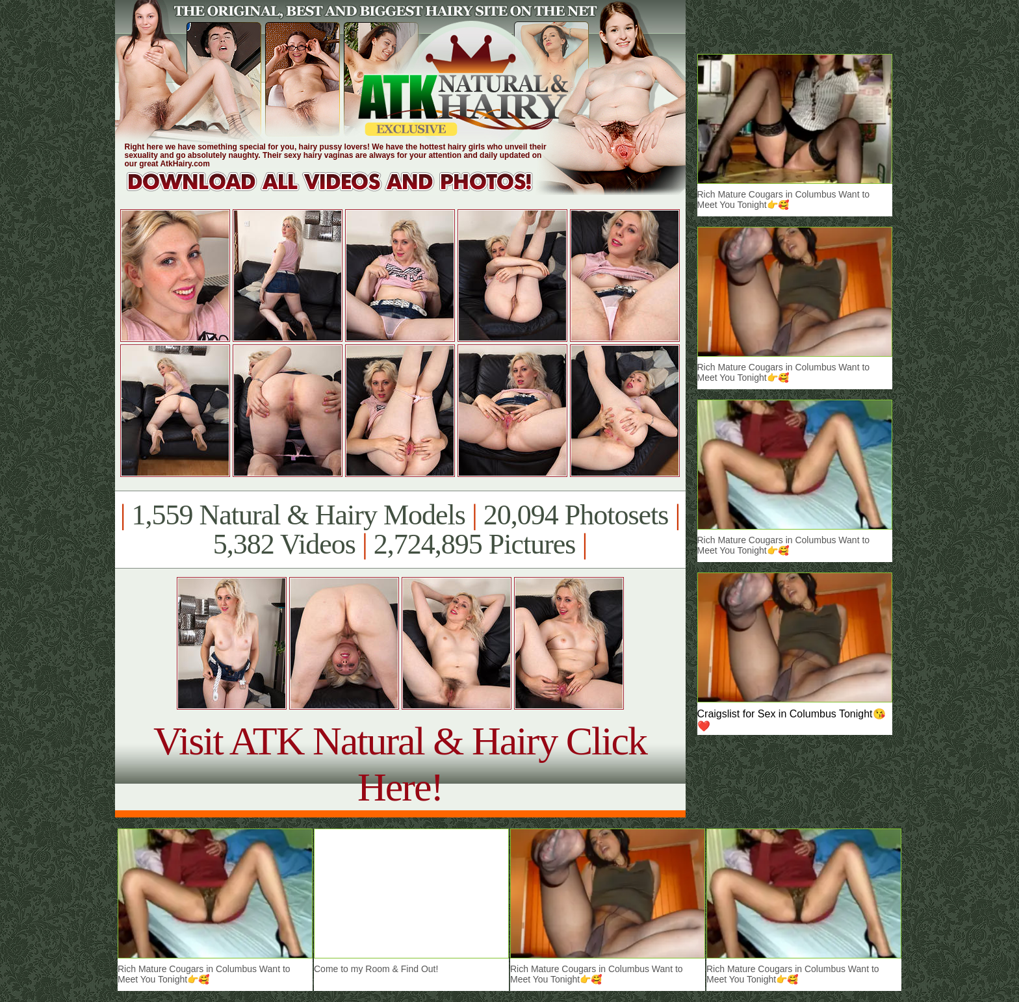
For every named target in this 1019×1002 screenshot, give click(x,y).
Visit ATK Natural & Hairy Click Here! (400, 764)
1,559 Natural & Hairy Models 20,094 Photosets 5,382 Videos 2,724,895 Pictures (400, 529)
